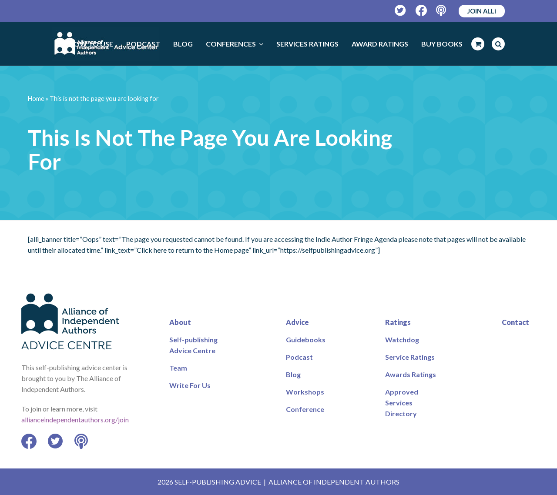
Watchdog (402, 339)
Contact (515, 322)
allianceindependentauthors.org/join (75, 419)
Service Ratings (410, 357)
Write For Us (190, 385)
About (180, 322)
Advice (297, 322)
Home (36, 98)
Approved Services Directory (401, 403)
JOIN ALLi (481, 11)
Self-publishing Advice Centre (193, 345)
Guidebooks (305, 339)
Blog (293, 374)
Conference (305, 409)
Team (178, 368)
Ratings (398, 322)
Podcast (299, 357)
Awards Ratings (410, 374)
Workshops (305, 392)
